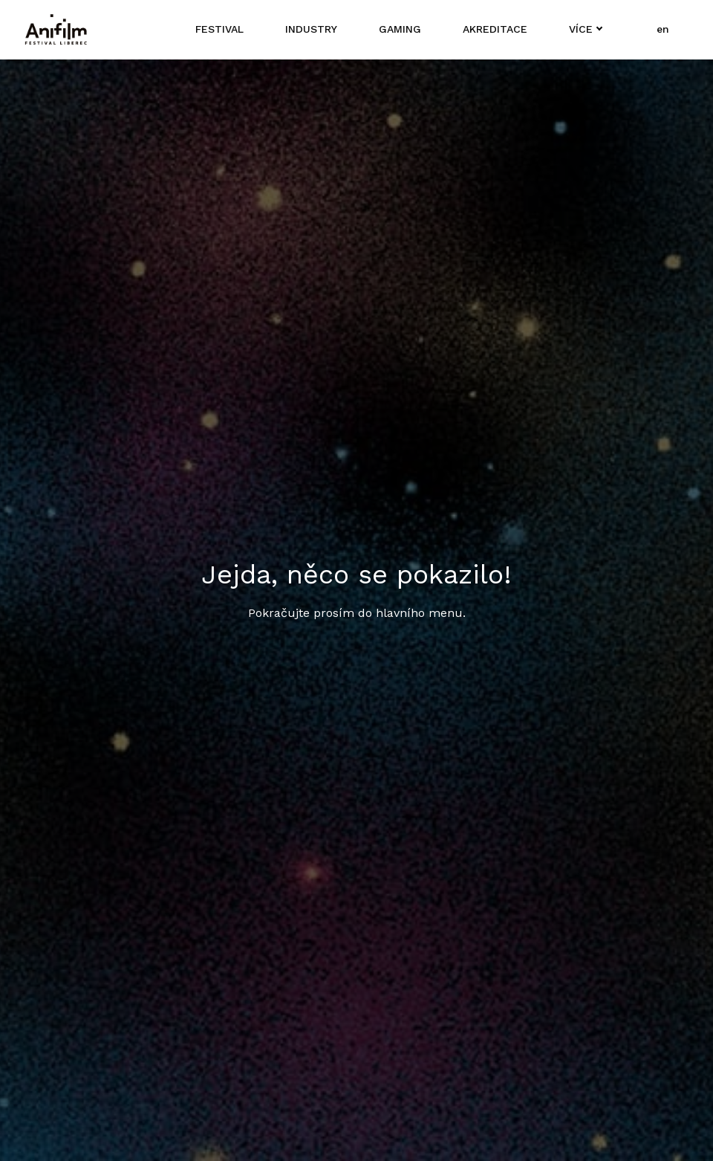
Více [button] (579, 29)
